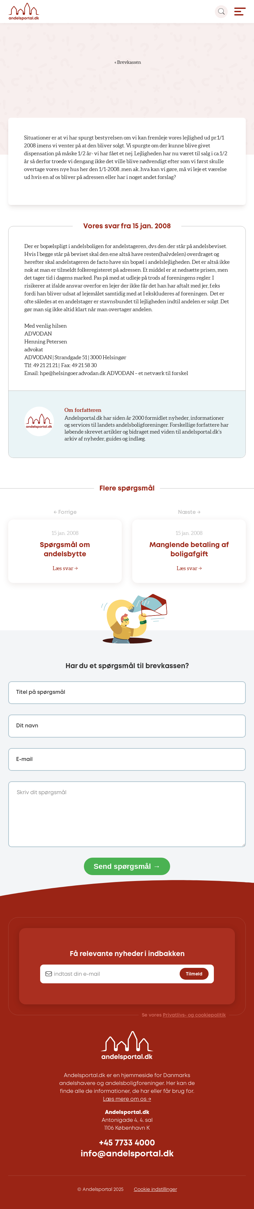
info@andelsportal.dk (127, 1154)
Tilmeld (194, 974)
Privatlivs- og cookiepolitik (194, 1015)
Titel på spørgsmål (40, 692)
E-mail (24, 759)
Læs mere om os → (127, 1099)
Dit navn (27, 725)
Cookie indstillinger (155, 1190)
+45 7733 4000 (127, 1143)
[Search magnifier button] (221, 12)
